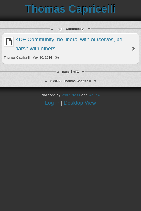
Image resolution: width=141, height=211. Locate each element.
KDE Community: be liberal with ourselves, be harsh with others (63, 48)
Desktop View (80, 103)
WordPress (71, 95)
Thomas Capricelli (70, 9)
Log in (52, 103)
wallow (94, 95)
